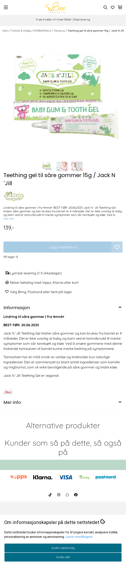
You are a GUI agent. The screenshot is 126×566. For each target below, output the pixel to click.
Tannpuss (60, 30)
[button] (117, 247)
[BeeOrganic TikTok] (50, 494)
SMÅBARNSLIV (43, 30)
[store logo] (55, 7)
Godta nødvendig (63, 548)
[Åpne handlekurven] (120, 7)
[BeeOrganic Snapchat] (67, 494)
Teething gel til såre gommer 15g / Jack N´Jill (96, 30)
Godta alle (63, 557)
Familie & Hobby (21, 30)
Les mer (8, 218)
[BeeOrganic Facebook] (75, 494)
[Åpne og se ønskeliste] (112, 7)
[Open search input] (105, 7)
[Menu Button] (6, 7)
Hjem (5, 30)
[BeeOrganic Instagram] (58, 494)
